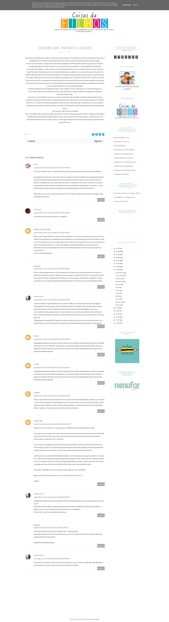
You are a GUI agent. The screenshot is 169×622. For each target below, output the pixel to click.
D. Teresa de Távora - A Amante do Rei (127, 193)
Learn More (127, 5)
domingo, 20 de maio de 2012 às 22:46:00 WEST (52, 559)
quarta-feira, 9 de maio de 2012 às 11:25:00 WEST (52, 233)
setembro (118, 281)
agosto (117, 284)
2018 (117, 251)
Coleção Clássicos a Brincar (123, 158)
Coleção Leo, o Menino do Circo (125, 162)
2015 (117, 260)
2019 (117, 248)
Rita (36, 164)
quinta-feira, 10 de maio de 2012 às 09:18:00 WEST (52, 424)
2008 (118, 317)
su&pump (38, 421)
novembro (119, 275)
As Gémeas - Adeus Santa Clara (124, 170)
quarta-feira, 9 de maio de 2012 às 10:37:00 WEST (52, 168)
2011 (117, 308)
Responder (101, 199)
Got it (135, 5)
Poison (37, 209)
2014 (117, 263)
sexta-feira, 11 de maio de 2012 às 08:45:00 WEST (52, 497)
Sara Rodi (63, 52)
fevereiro (118, 302)
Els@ (36, 336)
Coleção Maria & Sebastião (123, 166)
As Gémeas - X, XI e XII (121, 141)
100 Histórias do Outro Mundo (124, 150)
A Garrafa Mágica (120, 145)
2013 (117, 266)
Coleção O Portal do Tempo (123, 154)
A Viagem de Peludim (121, 174)
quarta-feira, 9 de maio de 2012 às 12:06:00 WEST (52, 300)
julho (117, 287)
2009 (117, 314)
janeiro (117, 305)
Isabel (37, 393)
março (117, 299)
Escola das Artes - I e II (121, 137)
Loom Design (95, 619)
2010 (117, 311)
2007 (117, 320)
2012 (117, 270)
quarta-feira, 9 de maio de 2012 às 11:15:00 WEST (51, 213)
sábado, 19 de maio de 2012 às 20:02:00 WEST (51, 528)
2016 (117, 257)
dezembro (119, 273)
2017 (117, 254)
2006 (117, 323)
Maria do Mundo (42, 229)
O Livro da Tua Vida (120, 201)
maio (117, 293)
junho (117, 290)
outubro (118, 278)
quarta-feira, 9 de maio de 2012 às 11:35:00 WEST (52, 269)
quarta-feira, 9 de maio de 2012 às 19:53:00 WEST (52, 396)
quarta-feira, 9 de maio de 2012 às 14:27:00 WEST (52, 339)
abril (116, 296)
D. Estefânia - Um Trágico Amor (124, 197)
